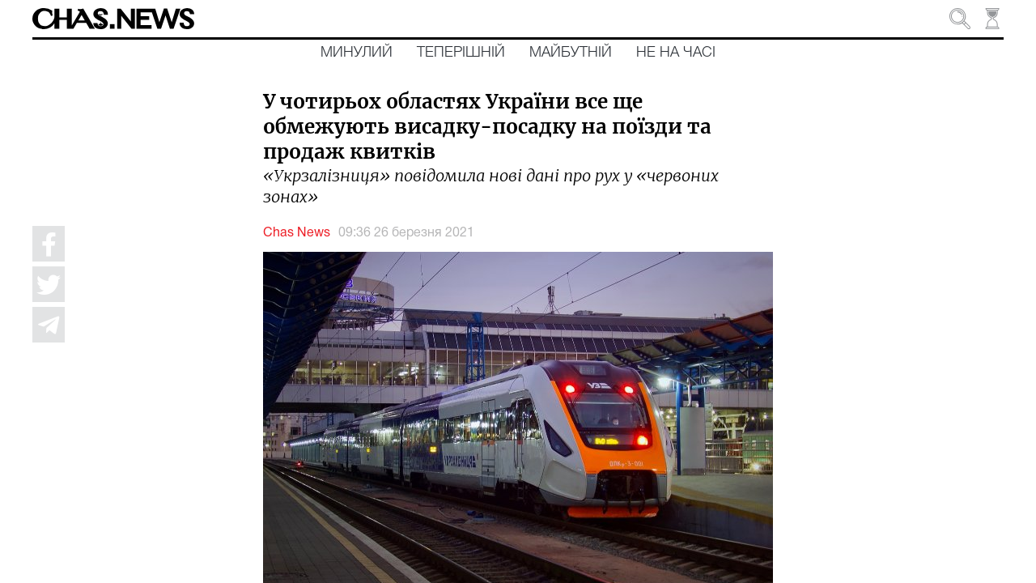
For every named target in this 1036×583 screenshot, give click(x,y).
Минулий (357, 52)
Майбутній (570, 52)
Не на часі (675, 52)
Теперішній (461, 52)
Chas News (296, 233)
